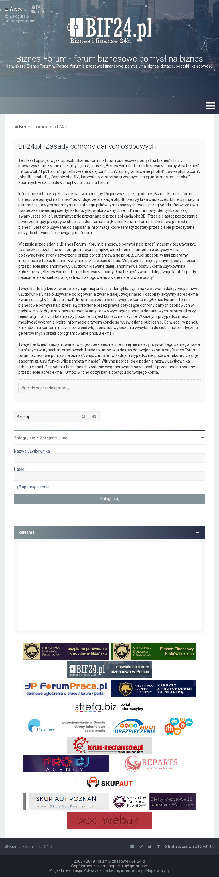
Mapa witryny (157, 870)
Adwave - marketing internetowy (113, 870)
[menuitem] (37, 7)
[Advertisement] (109, 586)
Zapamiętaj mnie (34, 487)
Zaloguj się (24, 438)
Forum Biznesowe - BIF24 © (121, 861)
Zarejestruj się (53, 438)
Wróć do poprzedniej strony (45, 388)
